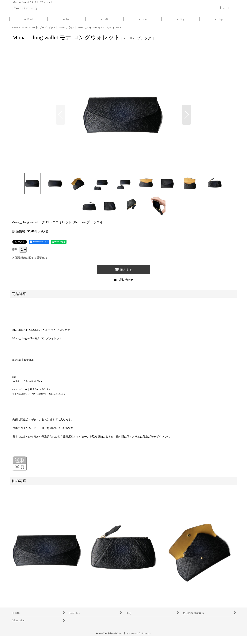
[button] (60, 115)
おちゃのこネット (117, 633)
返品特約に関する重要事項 (29, 257)
